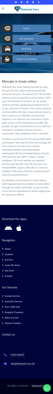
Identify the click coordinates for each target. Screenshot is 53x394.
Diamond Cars (39, 385)
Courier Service (11, 295)
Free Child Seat (11, 306)
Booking (26, 59)
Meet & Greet (10, 317)
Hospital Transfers (12, 312)
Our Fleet (8, 270)
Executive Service (12, 301)
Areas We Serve (11, 265)
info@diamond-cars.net (23, 363)
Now (26, 48)
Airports (7, 254)
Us (26, 28)
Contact (7, 275)
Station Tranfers (11, 323)
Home (6, 248)
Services (7, 259)
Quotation (26, 38)
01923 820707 (18, 354)
